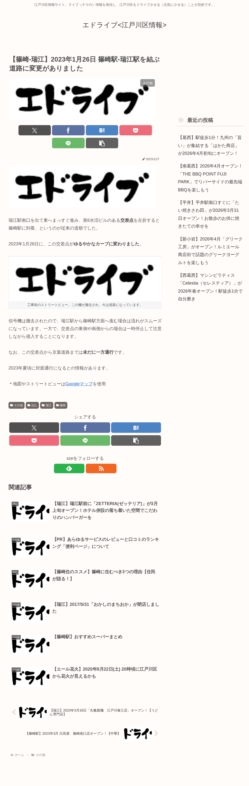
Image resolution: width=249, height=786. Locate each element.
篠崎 (61, 393)
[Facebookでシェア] (46, 130)
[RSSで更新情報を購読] (91, 457)
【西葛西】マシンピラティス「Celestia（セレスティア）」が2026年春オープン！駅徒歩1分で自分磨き (210, 287)
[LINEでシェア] (124, 130)
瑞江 (47, 393)
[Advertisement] (210, 76)
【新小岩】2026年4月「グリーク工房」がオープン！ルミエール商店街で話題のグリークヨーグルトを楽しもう (210, 251)
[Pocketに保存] (98, 130)
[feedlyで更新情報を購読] (79, 457)
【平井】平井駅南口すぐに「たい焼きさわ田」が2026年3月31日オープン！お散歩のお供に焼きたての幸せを (208, 214)
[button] (149, 130)
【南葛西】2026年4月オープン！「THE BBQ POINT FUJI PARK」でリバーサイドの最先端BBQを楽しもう (210, 178)
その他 (16, 393)
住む (32, 393)
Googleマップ (79, 371)
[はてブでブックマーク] (72, 130)
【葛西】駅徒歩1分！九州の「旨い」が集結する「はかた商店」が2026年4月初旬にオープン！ (210, 145)
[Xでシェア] (21, 130)
